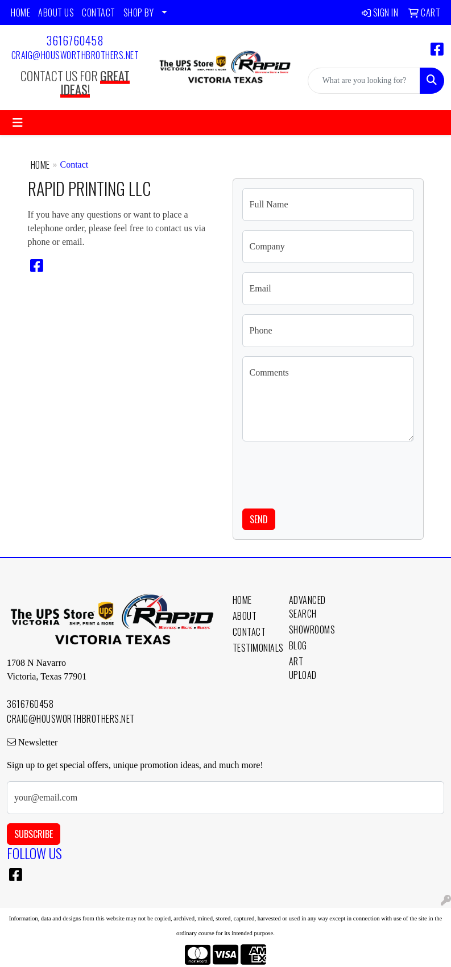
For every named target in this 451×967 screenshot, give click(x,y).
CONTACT (98, 12)
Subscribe (33, 834)
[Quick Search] (364, 81)
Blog (298, 645)
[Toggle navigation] (18, 123)
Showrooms (310, 629)
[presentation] (328, 473)
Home (40, 165)
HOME (20, 12)
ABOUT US (56, 12)
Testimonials (254, 648)
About (245, 616)
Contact (249, 632)
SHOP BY (138, 12)
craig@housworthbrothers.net (75, 55)
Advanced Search (307, 606)
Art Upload (303, 668)
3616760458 (75, 40)
